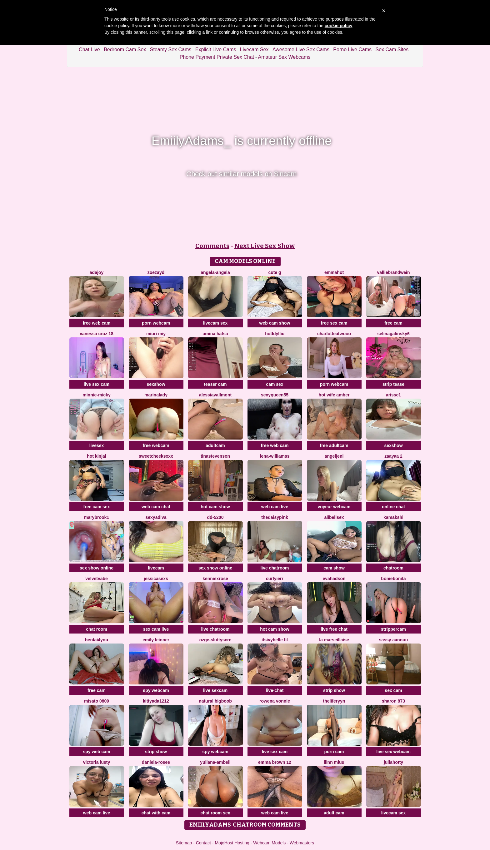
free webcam (156, 445)
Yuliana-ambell (215, 762)
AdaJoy (96, 272)
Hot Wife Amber (334, 394)
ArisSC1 (393, 394)
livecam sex (215, 323)
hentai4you (96, 639)
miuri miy (156, 333)
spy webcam (156, 690)
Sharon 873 (393, 700)
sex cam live (156, 629)
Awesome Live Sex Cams (300, 49)
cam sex (274, 384)
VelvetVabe (96, 578)
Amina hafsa (215, 333)
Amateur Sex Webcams (284, 57)
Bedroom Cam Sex (125, 49)
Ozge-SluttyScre (215, 639)
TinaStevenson (215, 456)
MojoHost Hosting (232, 842)
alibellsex (334, 517)
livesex (96, 445)
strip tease (393, 384)
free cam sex (96, 506)
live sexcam (215, 690)
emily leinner (155, 639)
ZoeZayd (156, 272)
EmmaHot (334, 272)
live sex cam (97, 384)
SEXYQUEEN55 (274, 394)
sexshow (156, 384)
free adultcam (334, 445)
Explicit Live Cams (215, 49)
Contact (203, 842)
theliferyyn (334, 700)
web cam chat (156, 506)
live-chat (275, 690)
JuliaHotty (393, 762)
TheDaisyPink (274, 517)
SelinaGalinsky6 (393, 333)
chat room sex (215, 812)
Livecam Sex (254, 49)
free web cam (97, 323)
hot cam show (215, 506)
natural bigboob (215, 700)
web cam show (274, 323)
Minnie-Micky (96, 394)
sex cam (393, 690)
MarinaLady (156, 394)
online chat (393, 506)
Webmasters (302, 842)
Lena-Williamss (275, 456)
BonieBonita (393, 578)
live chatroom (274, 567)
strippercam (393, 629)
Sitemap (184, 842)
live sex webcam (393, 751)
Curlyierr (274, 578)
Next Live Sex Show (264, 246)
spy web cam (96, 751)
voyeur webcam (334, 506)
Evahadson (333, 578)
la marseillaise (334, 639)
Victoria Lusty (96, 762)
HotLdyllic (274, 333)
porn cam (334, 751)
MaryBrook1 (96, 517)
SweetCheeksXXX (156, 456)
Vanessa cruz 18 (96, 333)
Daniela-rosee (156, 762)
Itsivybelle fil (275, 639)
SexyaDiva (156, 517)
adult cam (334, 812)
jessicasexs (156, 578)
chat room (96, 629)
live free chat (334, 629)
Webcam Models (269, 842)
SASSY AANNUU (393, 639)
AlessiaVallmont (215, 394)
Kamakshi (393, 517)
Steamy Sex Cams (170, 49)
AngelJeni (334, 456)
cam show (334, 567)
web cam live (274, 506)
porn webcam (156, 323)
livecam (156, 567)
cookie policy (338, 25)
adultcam (215, 445)
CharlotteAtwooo (334, 333)
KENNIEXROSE (215, 578)
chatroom (393, 567)
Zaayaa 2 (393, 456)
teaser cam (215, 384)
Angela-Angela (215, 272)
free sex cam (334, 323)
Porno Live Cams (352, 49)
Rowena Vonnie (274, 700)
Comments (212, 246)
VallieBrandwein (393, 272)
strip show (334, 690)
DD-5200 (215, 517)
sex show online (96, 567)
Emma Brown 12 (274, 762)
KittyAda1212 (156, 700)
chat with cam (156, 812)
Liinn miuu (334, 762)
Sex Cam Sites (392, 49)
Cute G (274, 272)
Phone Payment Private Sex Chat (217, 57)
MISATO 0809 (96, 700)
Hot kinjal (96, 456)
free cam (393, 323)
